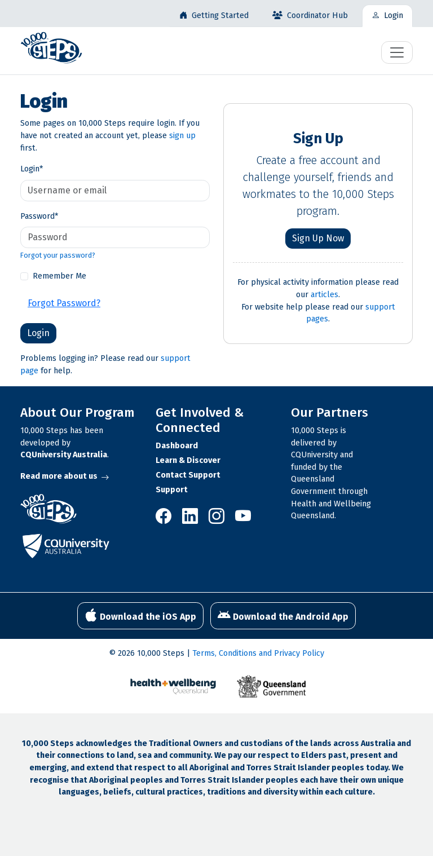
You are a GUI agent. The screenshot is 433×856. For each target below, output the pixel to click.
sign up (182, 135)
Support (172, 490)
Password (39, 216)
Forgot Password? (64, 303)
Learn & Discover (188, 460)
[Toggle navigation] (397, 52)
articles (324, 294)
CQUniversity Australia (63, 455)
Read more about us (64, 476)
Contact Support (188, 475)
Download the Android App (283, 615)
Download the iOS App (140, 615)
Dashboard (177, 446)
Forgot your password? (57, 255)
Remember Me (59, 276)
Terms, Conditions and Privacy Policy (258, 653)
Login (31, 169)
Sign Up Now (318, 238)
